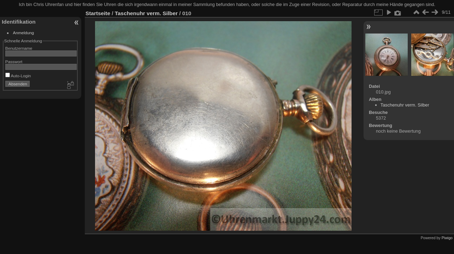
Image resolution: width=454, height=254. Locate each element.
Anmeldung (23, 32)
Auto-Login (18, 75)
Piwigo (447, 238)
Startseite (98, 13)
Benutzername (19, 48)
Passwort (13, 61)
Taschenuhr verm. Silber (146, 13)
